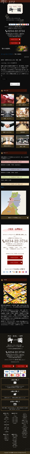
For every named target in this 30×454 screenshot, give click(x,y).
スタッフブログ (9, 54)
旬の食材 (6, 440)
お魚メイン (7, 437)
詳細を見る (21, 33)
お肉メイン (7, 435)
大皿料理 (6, 431)
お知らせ (24, 426)
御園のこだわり (25, 420)
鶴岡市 (2, 187)
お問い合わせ (25, 431)
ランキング (25, 419)
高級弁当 (15, 437)
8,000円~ (15, 423)
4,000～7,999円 (15, 421)
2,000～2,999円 (15, 419)
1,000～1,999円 (15, 417)
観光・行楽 (7, 427)
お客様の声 (25, 428)
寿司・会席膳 (15, 435)
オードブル (15, 438)
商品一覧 (24, 414)
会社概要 (14, 3)
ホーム (2, 54)
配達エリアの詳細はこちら (14, 217)
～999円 (15, 416)
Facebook (24, 437)
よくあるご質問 (25, 421)
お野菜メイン (6, 438)
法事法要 (6, 417)
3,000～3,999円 (15, 420)
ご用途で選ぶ (25, 416)
